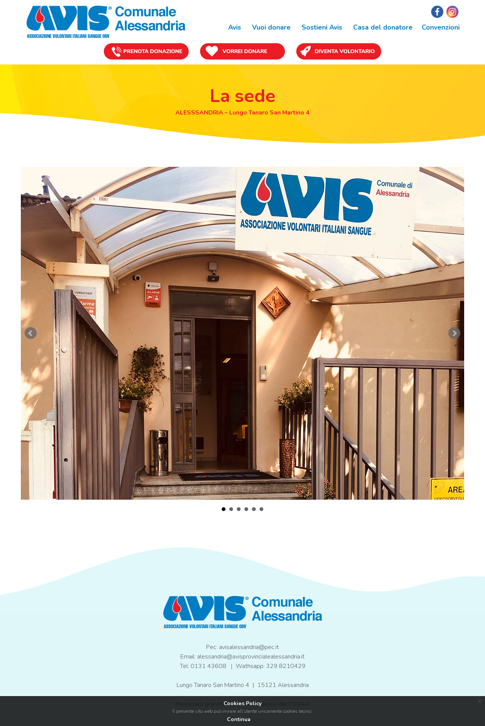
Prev (31, 333)
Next (454, 333)
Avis (233, 27)
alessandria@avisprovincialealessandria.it (251, 656)
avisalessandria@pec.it (249, 647)
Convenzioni (441, 27)
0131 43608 (208, 666)
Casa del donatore (382, 27)
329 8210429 (285, 666)
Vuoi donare (270, 27)
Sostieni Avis (321, 27)
